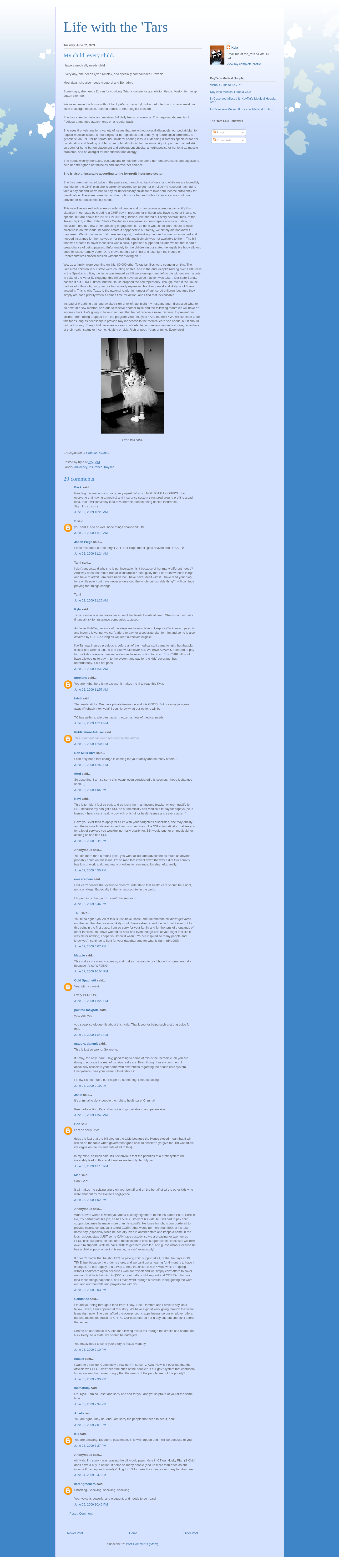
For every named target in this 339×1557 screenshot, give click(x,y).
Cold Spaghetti (85, 980)
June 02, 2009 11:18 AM (91, 533)
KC (76, 1434)
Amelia (79, 1413)
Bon (77, 1124)
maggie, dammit (86, 1043)
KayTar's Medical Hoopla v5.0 (230, 92)
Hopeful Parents (97, 453)
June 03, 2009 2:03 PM (90, 1290)
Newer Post (75, 1533)
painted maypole (86, 1010)
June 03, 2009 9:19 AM (90, 1085)
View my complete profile (244, 64)
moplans (80, 677)
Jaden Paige (83, 542)
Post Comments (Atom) (142, 1544)
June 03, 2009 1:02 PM (90, 1200)
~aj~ (77, 913)
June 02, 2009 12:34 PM (91, 744)
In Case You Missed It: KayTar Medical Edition (241, 109)
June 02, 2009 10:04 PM (91, 971)
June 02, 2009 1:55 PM (90, 790)
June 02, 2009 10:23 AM (91, 512)
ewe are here (83, 879)
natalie (79, 1358)
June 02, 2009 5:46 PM (90, 904)
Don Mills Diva (85, 753)
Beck (78, 487)
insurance (95, 467)
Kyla (77, 609)
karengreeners (85, 1484)
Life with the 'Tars (116, 27)
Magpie (79, 955)
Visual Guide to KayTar (226, 85)
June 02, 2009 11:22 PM (91, 1001)
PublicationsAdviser (89, 732)
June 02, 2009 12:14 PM (91, 723)
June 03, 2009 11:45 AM (91, 1115)
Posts (218, 132)
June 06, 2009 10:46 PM (91, 1504)
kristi (78, 698)
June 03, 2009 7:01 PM (90, 1425)
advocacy (80, 467)
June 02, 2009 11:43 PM (91, 1034)
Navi (77, 798)
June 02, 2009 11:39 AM (91, 669)
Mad (77, 1175)
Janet (78, 1095)
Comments (222, 140)
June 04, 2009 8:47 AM (90, 1475)
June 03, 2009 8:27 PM (90, 1445)
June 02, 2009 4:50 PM (90, 870)
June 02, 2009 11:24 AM (91, 553)
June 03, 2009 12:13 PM (91, 1166)
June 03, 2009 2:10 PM (90, 1349)
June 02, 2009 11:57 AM (91, 689)
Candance (81, 1299)
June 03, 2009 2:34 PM (90, 1404)
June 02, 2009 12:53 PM (91, 765)
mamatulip (82, 1388)
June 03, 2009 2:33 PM (90, 1379)
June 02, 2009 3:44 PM (90, 841)
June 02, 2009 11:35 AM (91, 600)
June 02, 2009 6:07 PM (90, 946)
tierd (77, 773)
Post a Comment (81, 1513)
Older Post (190, 1533)
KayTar (109, 467)
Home (133, 1533)
